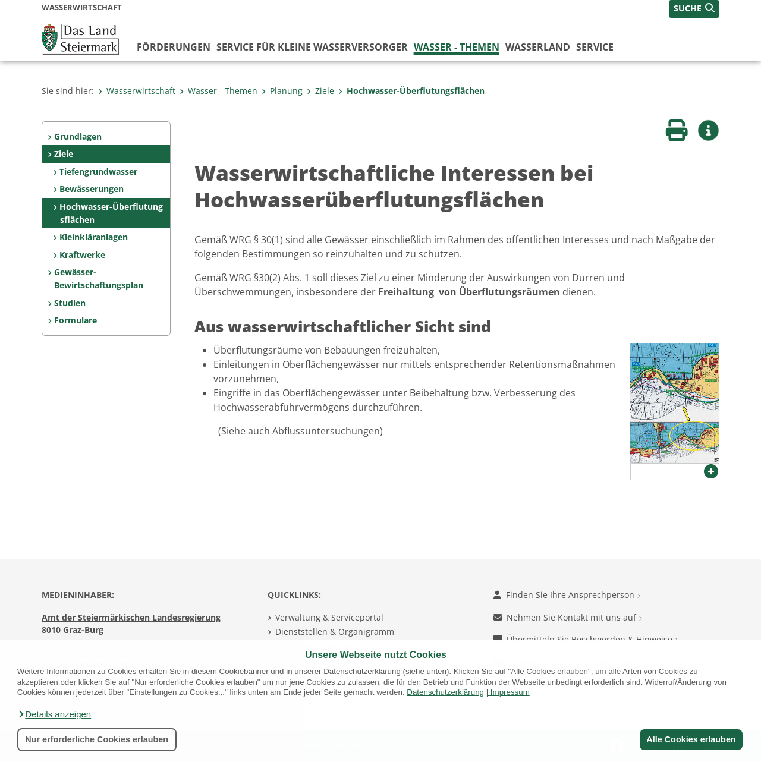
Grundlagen (78, 136)
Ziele (320, 90)
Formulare (75, 320)
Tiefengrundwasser (98, 171)
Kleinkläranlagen (93, 237)
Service (595, 46)
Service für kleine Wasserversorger (312, 46)
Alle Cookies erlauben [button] (690, 739)
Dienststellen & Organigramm (334, 631)
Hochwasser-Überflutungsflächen (411, 90)
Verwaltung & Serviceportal (329, 617)
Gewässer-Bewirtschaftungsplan (98, 278)
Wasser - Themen (456, 46)
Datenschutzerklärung (445, 692)
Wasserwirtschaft (136, 90)
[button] (54, 714)
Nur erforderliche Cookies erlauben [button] (96, 739)
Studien (70, 302)
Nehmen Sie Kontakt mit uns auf (567, 617)
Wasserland (537, 46)
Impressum (510, 692)
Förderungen (173, 46)
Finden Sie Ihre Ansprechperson (566, 594)
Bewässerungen (91, 188)
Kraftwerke (82, 254)
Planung (282, 90)
